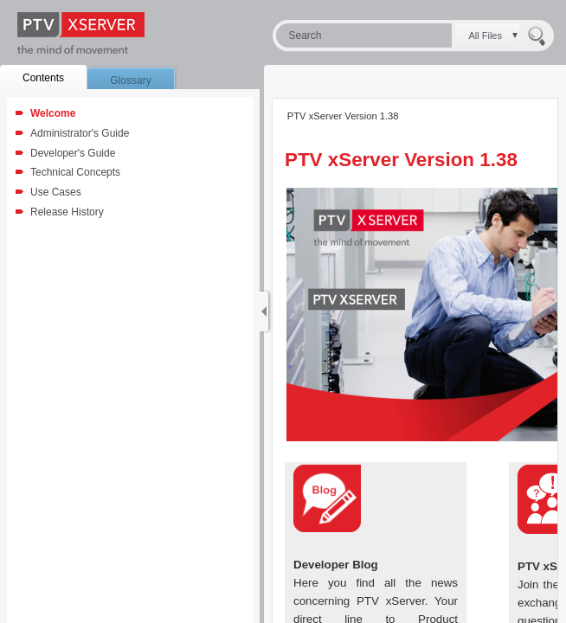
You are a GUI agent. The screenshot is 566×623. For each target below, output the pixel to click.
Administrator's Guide (79, 133)
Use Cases (55, 192)
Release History (67, 212)
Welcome (52, 113)
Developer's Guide (72, 153)
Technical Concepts (75, 172)
